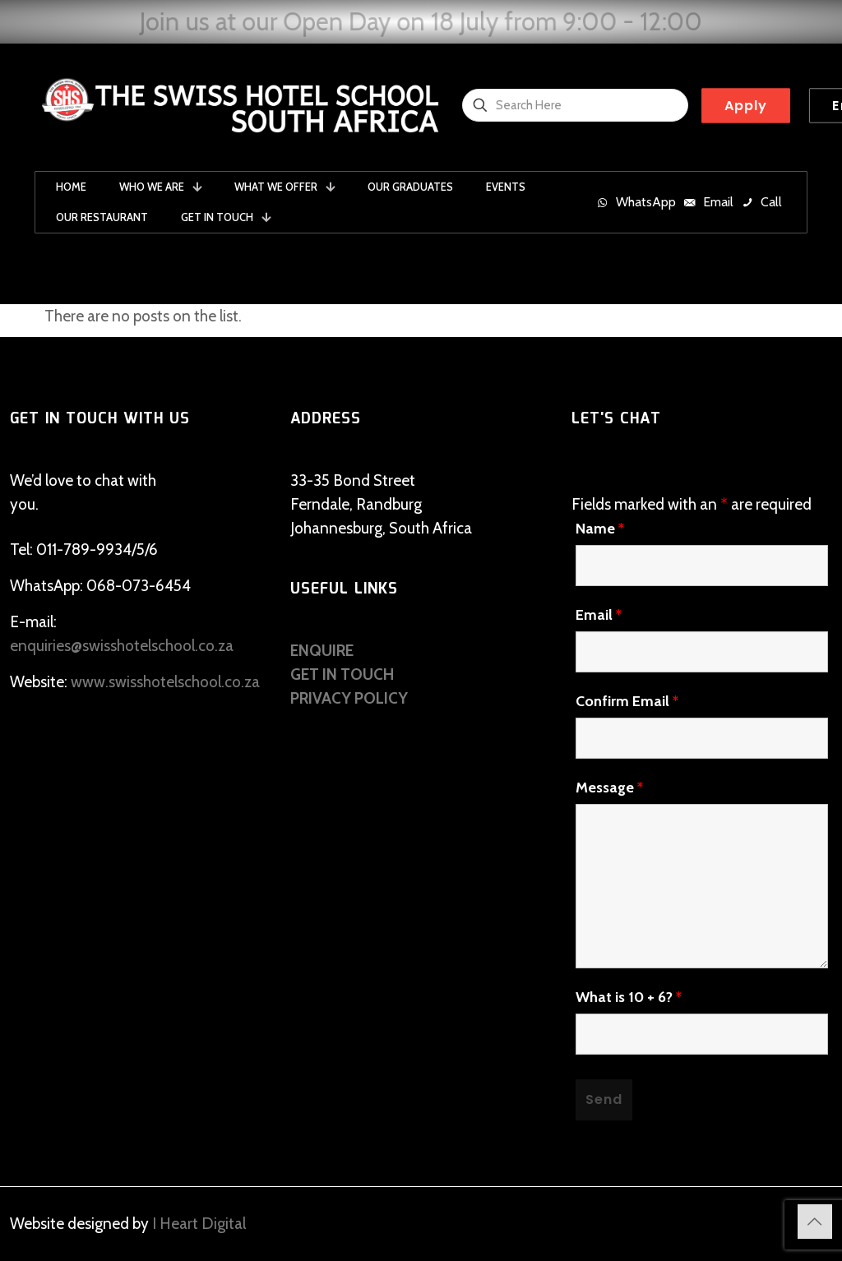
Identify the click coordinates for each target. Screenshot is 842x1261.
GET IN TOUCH (342, 674)
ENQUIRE (322, 650)
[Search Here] (575, 105)
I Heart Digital (199, 1223)
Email (599, 615)
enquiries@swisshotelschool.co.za (122, 645)
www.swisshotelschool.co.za (165, 681)
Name (600, 528)
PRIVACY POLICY (349, 698)
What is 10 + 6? (629, 997)
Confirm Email (627, 701)
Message (609, 787)
